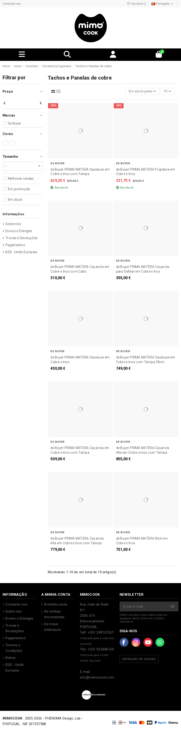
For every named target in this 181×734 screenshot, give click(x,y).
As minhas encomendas (54, 614)
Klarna (10, 658)
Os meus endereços (52, 627)
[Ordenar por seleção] (142, 91)
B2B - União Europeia (21, 252)
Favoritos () (137, 3)
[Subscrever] (172, 607)
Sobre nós (13, 224)
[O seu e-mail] (143, 607)
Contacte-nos (12, 3)
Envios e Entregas (18, 231)
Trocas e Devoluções (21, 238)
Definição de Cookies (139, 659)
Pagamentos (15, 245)
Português (162, 3)
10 (167, 91)
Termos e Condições (13, 648)
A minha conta (55, 605)
